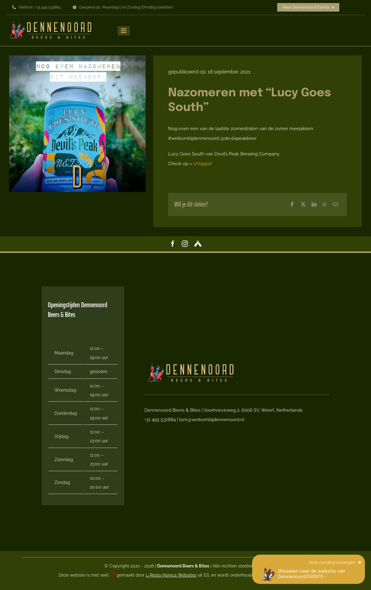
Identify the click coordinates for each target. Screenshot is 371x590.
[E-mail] (335, 204)
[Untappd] (198, 244)
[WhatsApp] (325, 204)
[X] (303, 204)
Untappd (202, 163)
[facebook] (173, 244)
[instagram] (185, 244)
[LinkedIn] (314, 204)
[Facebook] (292, 204)
